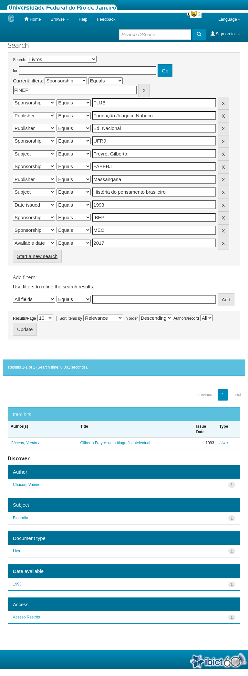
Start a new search (37, 256)
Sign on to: (225, 33)
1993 (17, 584)
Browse (60, 19)
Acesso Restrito (26, 617)
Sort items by (70, 318)
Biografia (20, 518)
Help (83, 19)
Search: (19, 60)
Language (229, 19)
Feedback (106, 19)
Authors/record (186, 318)
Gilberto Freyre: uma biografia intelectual (115, 443)
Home (32, 19)
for (15, 71)
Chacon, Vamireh (25, 443)
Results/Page (24, 318)
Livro (223, 443)
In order (131, 318)
